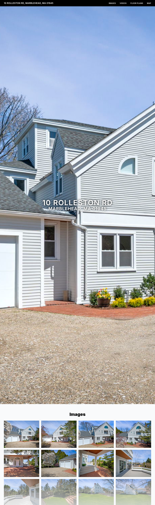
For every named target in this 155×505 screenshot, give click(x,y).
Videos (123, 3)
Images (112, 3)
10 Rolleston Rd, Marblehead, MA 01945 (28, 3)
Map (149, 3)
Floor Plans (136, 3)
